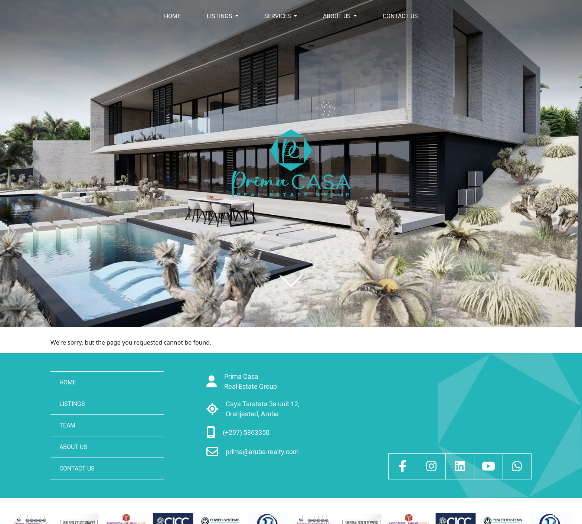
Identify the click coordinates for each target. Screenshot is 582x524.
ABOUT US (337, 16)
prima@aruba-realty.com (262, 452)
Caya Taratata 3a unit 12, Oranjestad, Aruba (263, 409)
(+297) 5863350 (246, 432)
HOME (172, 16)
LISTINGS (220, 16)
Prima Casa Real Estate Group (250, 381)
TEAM (67, 425)
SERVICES (278, 16)
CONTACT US (400, 16)
